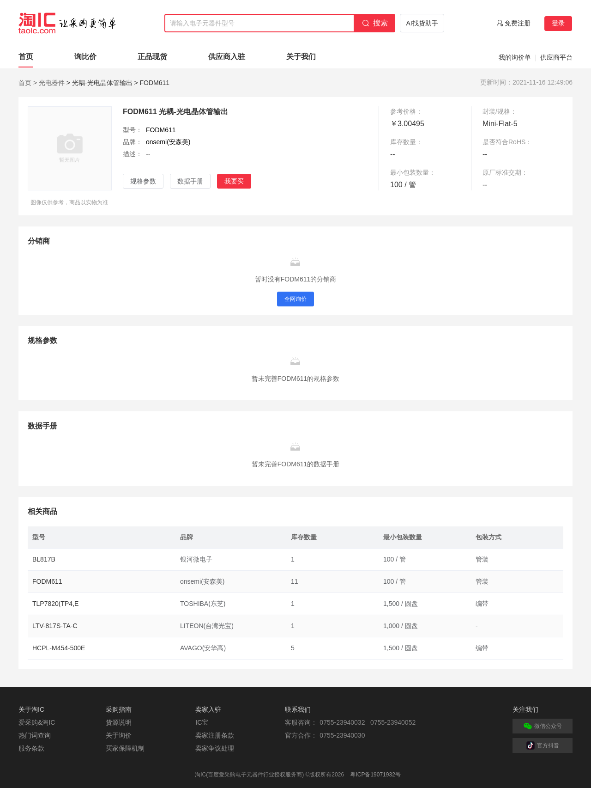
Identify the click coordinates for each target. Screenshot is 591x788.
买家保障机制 (125, 748)
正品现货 (152, 57)
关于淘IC (31, 709)
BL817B (43, 559)
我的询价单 (515, 57)
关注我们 (525, 709)
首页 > (27, 82)
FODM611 (47, 581)
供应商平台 (556, 57)
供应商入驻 (226, 57)
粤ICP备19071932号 (375, 774)
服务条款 (31, 748)
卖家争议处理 (214, 748)
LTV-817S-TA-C (55, 625)
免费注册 (518, 23)
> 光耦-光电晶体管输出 (99, 82)
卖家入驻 (208, 709)
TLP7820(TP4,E (55, 603)
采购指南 (119, 709)
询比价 (85, 57)
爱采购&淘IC (36, 722)
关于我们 (301, 57)
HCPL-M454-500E (58, 648)
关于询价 (119, 735)
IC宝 (201, 722)
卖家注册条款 (214, 735)
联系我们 (298, 709)
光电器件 (52, 82)
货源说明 (119, 722)
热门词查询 (34, 735)
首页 (25, 57)
